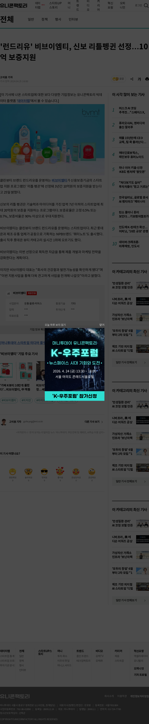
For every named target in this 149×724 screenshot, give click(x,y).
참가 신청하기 (74, 396)
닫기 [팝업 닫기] (102, 324)
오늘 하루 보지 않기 (55, 324)
